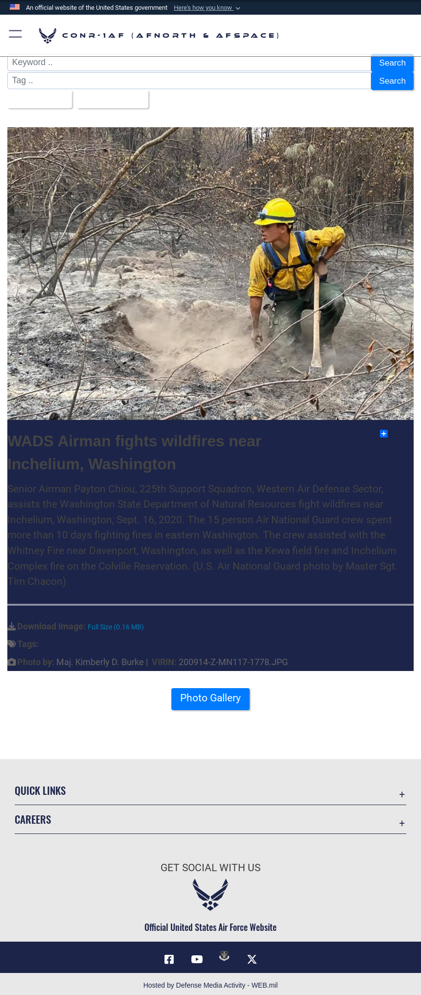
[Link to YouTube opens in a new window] (196, 956)
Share (396, 431)
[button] (208, 8)
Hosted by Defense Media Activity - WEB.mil (210, 982)
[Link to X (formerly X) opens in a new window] (252, 956)
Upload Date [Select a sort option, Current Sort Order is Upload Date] (110, 97)
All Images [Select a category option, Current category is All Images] (36, 97)
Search (392, 63)
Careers (33, 816)
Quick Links (40, 787)
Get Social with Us (210, 864)
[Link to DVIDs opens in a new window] (224, 953)
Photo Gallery (210, 695)
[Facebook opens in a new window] (169, 956)
